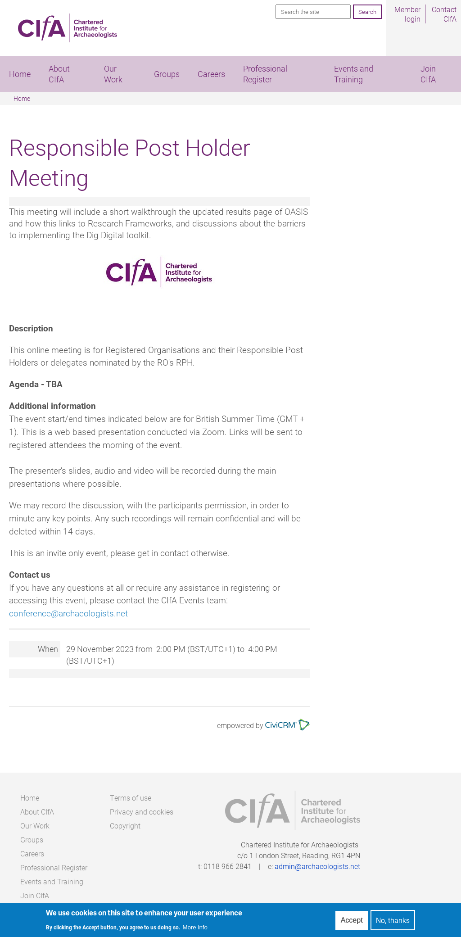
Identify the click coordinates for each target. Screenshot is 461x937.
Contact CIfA (444, 14)
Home (20, 73)
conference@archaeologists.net (68, 613)
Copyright (125, 825)
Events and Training (353, 74)
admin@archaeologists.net (317, 866)
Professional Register (265, 74)
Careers (211, 73)
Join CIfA (34, 895)
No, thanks (393, 922)
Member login (407, 14)
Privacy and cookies (141, 811)
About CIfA (59, 74)
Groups (167, 73)
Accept (352, 921)
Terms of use (130, 797)
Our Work (113, 74)
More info (195, 929)
